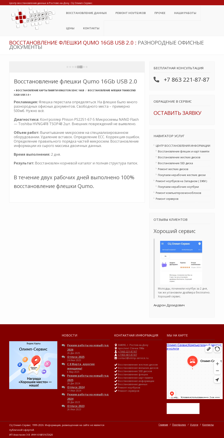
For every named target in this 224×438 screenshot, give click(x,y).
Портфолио (179, 424)
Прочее (159, 13)
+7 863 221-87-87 (187, 79)
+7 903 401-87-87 (127, 354)
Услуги (194, 424)
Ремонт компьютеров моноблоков (178, 193)
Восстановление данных (86, 13)
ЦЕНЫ (70, 28)
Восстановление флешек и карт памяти (183, 151)
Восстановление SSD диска (175, 163)
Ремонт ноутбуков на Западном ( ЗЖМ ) (181, 181)
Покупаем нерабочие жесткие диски (182, 175)
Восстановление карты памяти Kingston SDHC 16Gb (50, 90)
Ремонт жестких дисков (173, 169)
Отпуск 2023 (75, 406)
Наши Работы (185, 13)
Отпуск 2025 (75, 357)
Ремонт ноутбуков (131, 13)
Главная (163, 424)
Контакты (91, 28)
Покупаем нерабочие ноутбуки (178, 187)
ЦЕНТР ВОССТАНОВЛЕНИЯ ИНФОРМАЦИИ (183, 146)
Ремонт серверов (167, 199)
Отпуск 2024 (75, 387)
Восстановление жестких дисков (179, 157)
